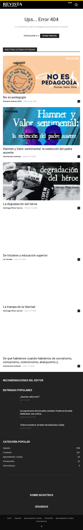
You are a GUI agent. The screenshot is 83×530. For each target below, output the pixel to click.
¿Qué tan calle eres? (30, 397)
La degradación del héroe (20, 204)
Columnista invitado (12, 366)
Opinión (18, 518)
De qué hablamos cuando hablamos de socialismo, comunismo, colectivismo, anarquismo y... (37, 360)
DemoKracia (41, 521)
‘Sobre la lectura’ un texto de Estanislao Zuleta (42, 425)
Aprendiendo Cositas (33, 518)
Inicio (9, 518)
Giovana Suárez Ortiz (12, 101)
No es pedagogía (14, 97)
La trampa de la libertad (19, 307)
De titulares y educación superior (25, 255)
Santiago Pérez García (12, 208)
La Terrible (7, 259)
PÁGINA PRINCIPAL (49, 36)
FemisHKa (49, 518)
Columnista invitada (12, 156)
